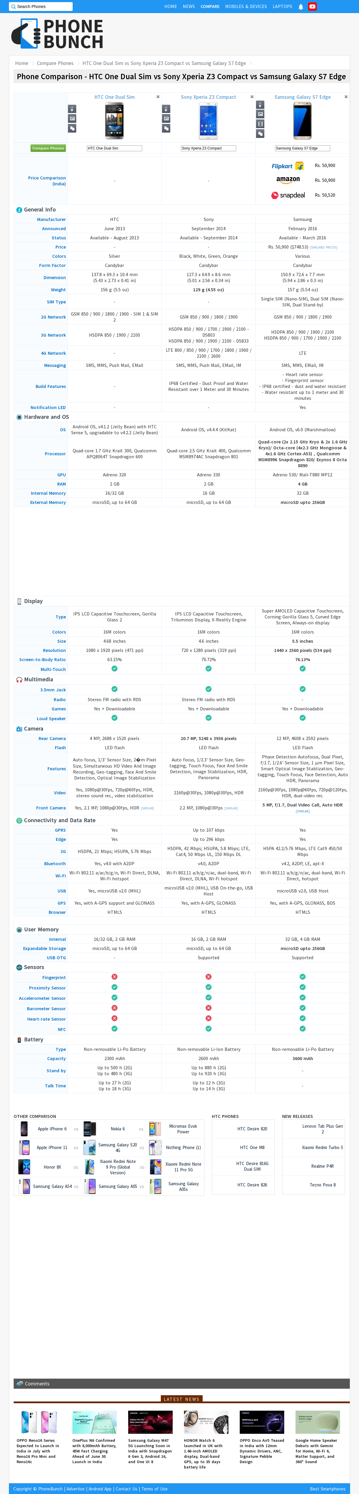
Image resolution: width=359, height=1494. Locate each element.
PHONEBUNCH (73, 33)
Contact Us (126, 1489)
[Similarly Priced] (323, 247)
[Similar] (147, 808)
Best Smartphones (328, 1489)
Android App (100, 1489)
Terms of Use (155, 1489)
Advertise (76, 1489)
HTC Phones (225, 1116)
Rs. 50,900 (302, 165)
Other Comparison (35, 1116)
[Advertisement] (242, 34)
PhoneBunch (50, 1489)
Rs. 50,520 (302, 195)
